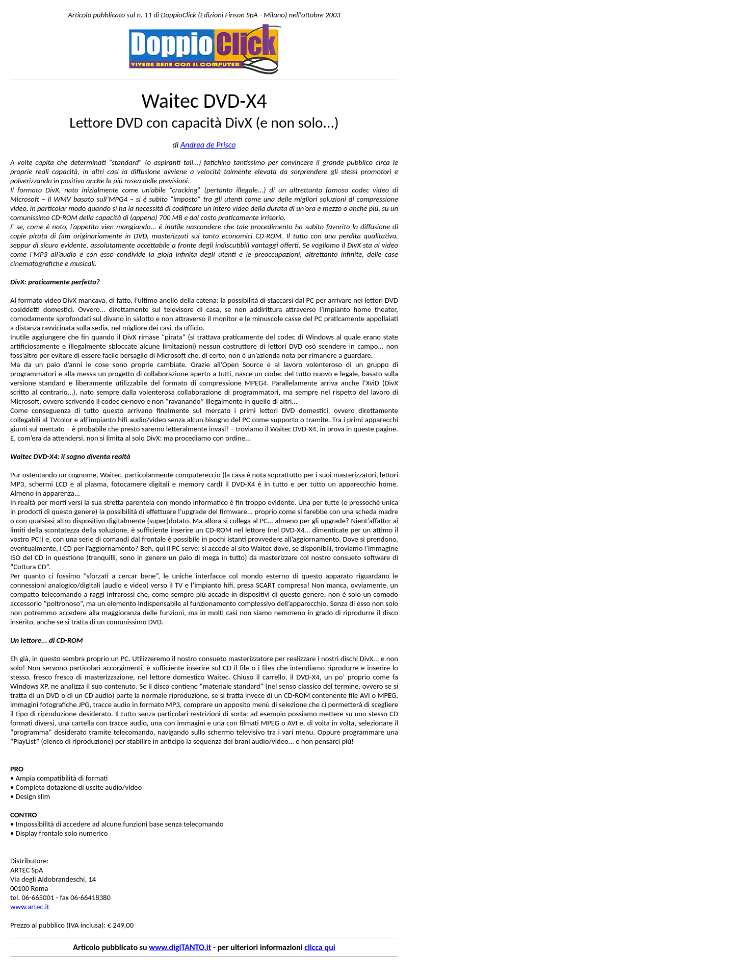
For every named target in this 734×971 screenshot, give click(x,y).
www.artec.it (29, 906)
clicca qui (319, 947)
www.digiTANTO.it (180, 947)
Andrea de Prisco (208, 145)
